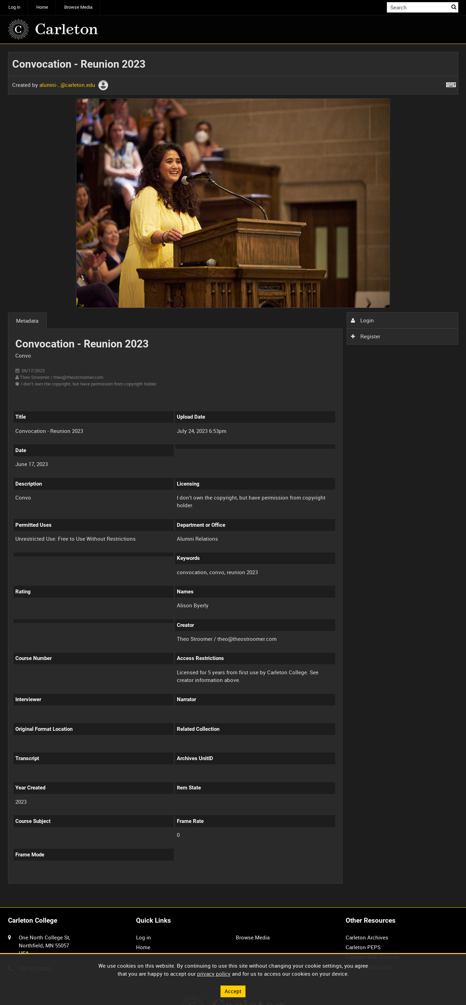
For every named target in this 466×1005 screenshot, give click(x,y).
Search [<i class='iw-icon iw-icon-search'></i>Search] (454, 6)
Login (362, 320)
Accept (233, 991)
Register (365, 336)
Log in (14, 7)
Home (42, 7)
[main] (233, 472)
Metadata (27, 320)
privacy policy (214, 973)
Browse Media (78, 7)
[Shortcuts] (451, 83)
